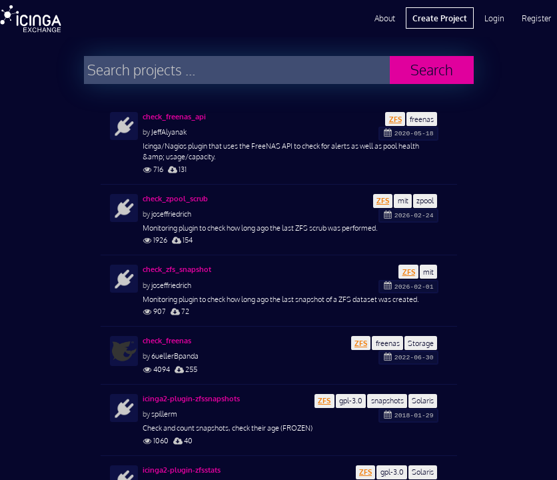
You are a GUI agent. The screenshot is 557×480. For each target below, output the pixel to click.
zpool (425, 200)
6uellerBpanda (175, 355)
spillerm (164, 413)
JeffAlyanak (169, 131)
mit (403, 200)
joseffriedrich (171, 213)
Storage (421, 343)
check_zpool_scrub (175, 198)
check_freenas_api (174, 116)
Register (536, 18)
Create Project (439, 18)
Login (494, 18)
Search (431, 70)
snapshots (387, 400)
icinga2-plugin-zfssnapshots (191, 398)
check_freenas (167, 340)
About (384, 18)
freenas (422, 119)
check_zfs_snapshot (177, 269)
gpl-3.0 (350, 400)
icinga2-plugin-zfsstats (182, 470)
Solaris (423, 400)
